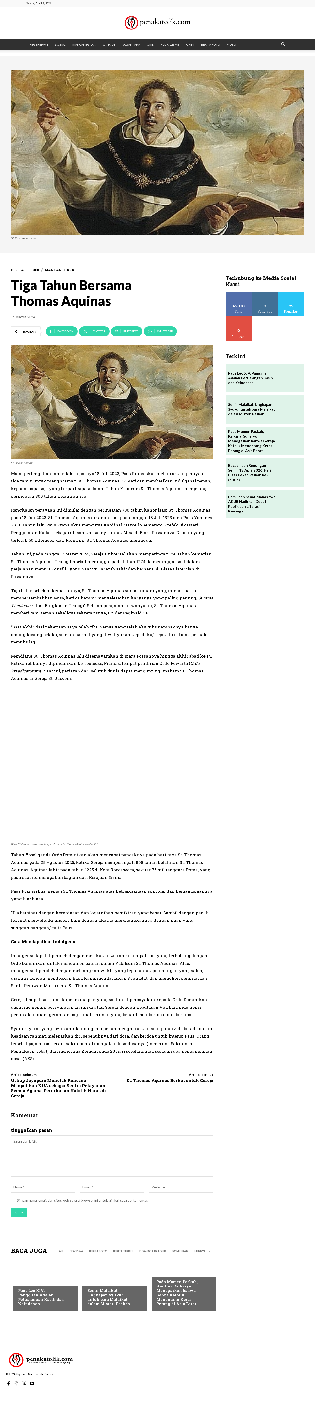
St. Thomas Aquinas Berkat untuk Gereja (169, 1080)
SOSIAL (60, 44)
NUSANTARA (131, 44)
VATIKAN (108, 44)
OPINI (190, 44)
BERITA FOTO (210, 44)
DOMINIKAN (180, 1251)
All (61, 1251)
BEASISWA (76, 1251)
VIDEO (231, 44)
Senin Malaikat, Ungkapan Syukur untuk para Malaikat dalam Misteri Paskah (108, 1297)
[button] (283, 45)
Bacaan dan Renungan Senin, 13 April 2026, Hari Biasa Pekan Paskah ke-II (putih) (249, 472)
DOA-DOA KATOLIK (152, 1251)
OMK (150, 44)
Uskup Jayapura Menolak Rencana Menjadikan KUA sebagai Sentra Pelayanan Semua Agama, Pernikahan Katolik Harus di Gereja (58, 1088)
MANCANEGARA (83, 44)
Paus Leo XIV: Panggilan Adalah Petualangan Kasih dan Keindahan (41, 1297)
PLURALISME (170, 44)
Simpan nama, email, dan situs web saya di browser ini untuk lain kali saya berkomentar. (82, 1201)
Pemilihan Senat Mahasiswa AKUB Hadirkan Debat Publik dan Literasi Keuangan (251, 504)
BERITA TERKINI (25, 270)
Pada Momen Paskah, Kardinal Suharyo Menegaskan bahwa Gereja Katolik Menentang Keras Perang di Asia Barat (177, 1293)
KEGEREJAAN (39, 44)
